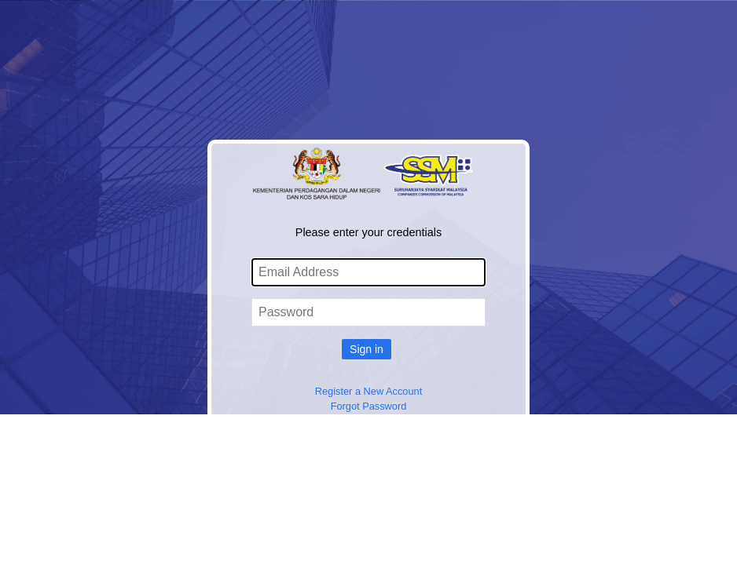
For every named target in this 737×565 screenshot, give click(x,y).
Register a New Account (369, 391)
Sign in (366, 349)
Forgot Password (369, 406)
